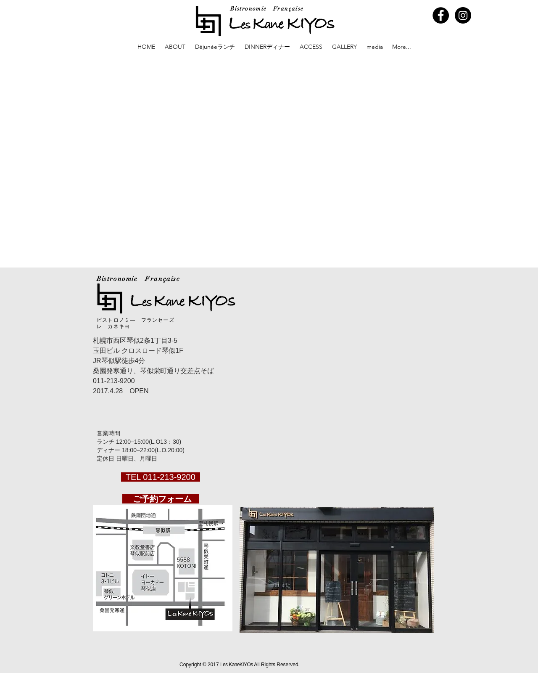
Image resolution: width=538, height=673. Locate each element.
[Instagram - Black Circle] (463, 15)
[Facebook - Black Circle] (441, 15)
